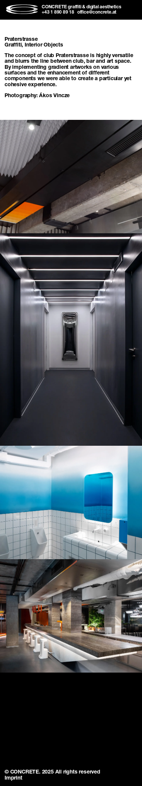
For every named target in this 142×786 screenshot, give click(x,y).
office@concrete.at (96, 12)
